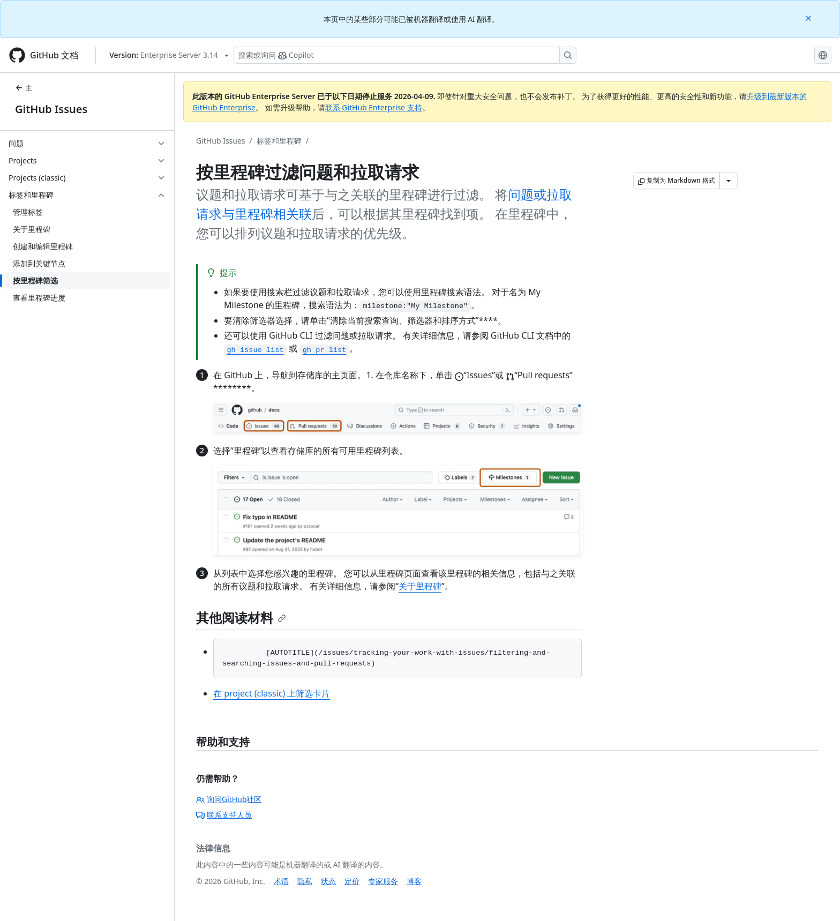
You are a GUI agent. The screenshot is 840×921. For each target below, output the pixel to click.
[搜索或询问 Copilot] (405, 55)
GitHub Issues (51, 109)
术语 (281, 881)
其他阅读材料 (241, 617)
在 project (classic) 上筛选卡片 (271, 693)
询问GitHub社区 (229, 799)
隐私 (304, 881)
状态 (328, 881)
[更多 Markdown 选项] (728, 180)
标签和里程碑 (279, 141)
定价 (351, 881)
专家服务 (383, 881)
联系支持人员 (224, 815)
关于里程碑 (420, 586)
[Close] (809, 17)
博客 (414, 881)
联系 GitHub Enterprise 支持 (373, 107)
